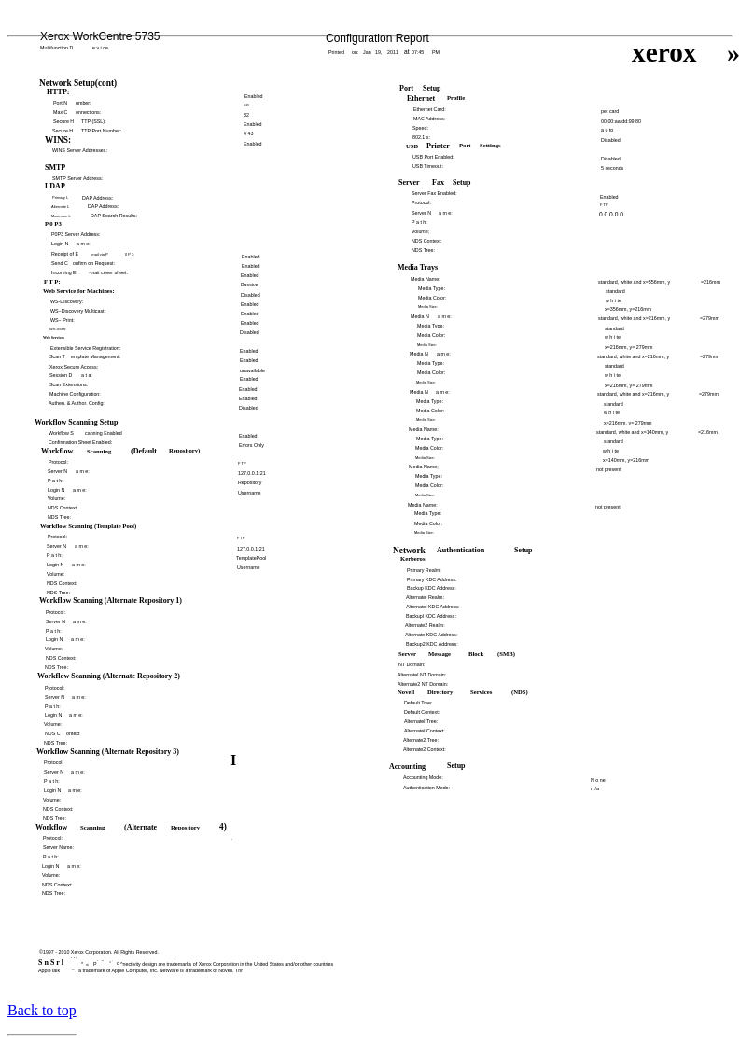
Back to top (42, 1010)
